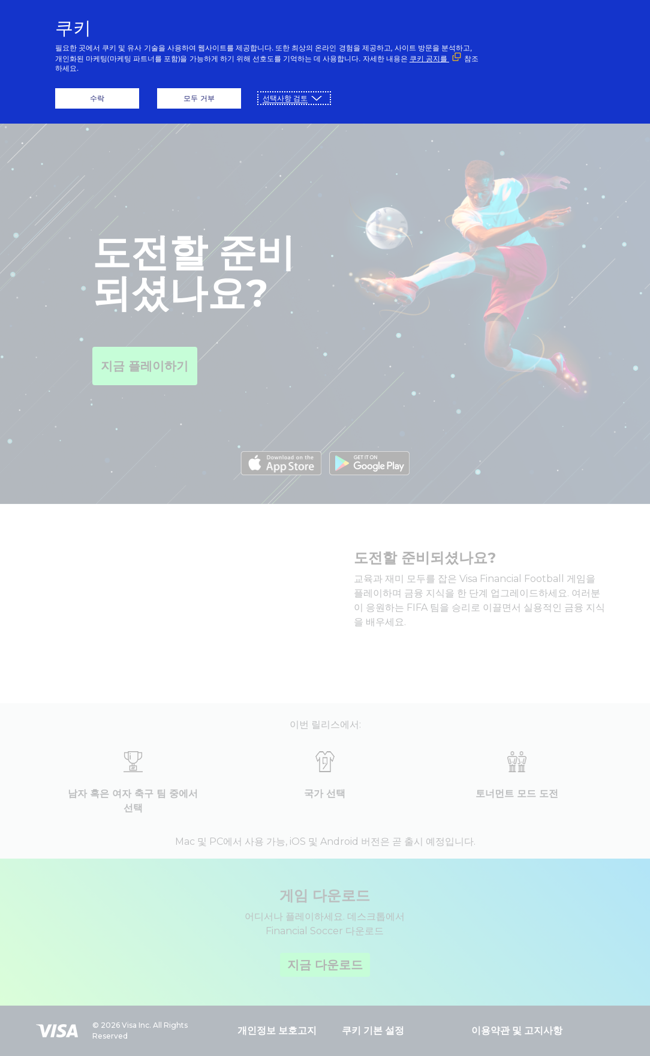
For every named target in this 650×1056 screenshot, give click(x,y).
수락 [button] (97, 98)
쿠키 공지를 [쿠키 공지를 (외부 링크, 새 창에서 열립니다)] (429, 58)
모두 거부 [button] (198, 98)
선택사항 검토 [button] (285, 98)
